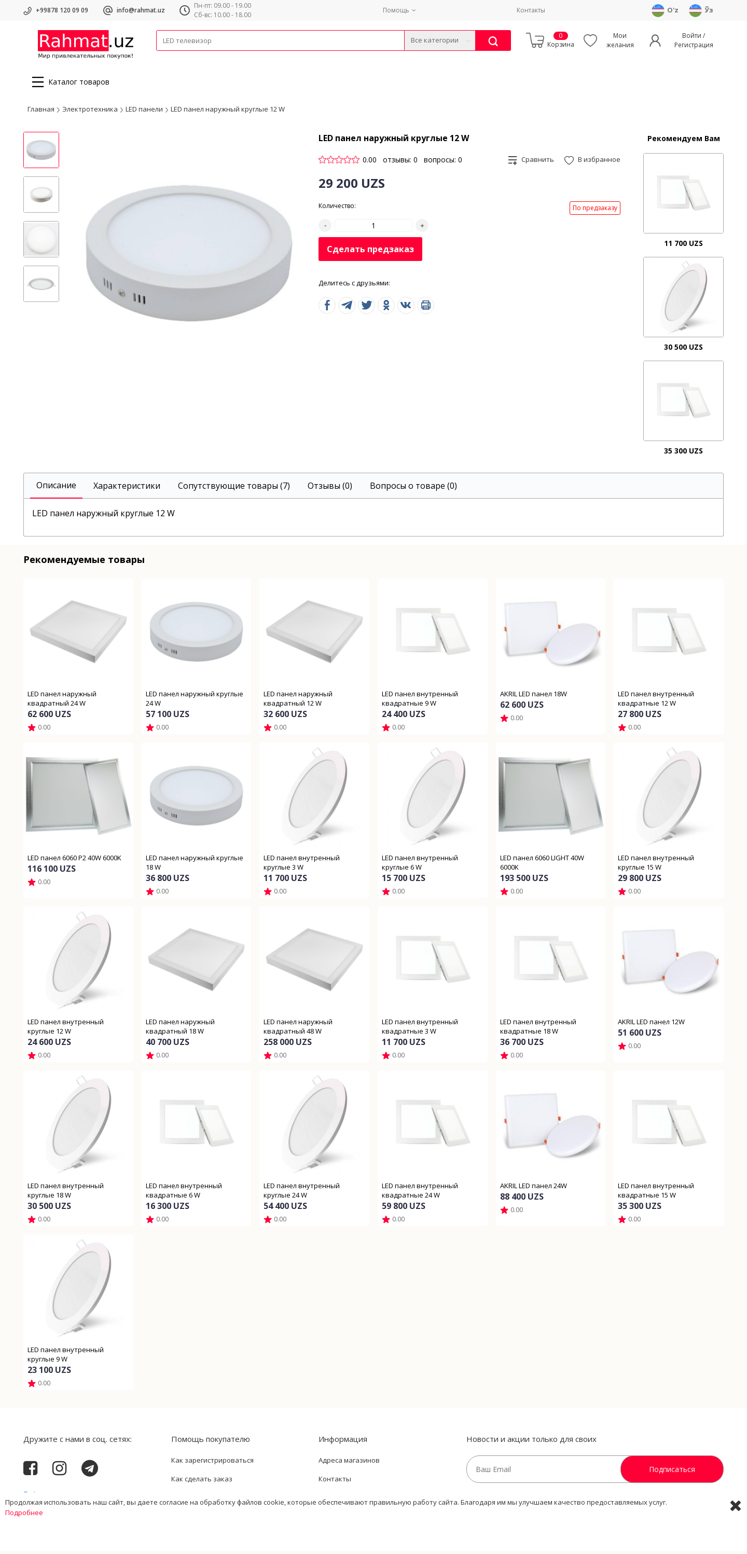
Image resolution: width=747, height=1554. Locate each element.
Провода (196, 57)
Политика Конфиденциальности (372, 1500)
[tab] (56, 489)
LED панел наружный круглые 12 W (228, 111)
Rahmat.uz (43, 1498)
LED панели (144, 111)
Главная (40, 111)
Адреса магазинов (349, 1463)
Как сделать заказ (201, 1482)
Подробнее (24, 1543)
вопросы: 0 (443, 163)
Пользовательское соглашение (223, 1500)
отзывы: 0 (400, 163)
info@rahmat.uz (141, 10)
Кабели (167, 57)
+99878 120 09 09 (62, 10)
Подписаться (672, 1472)
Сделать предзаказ (370, 252)
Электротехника (238, 57)
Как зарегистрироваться (212, 1463)
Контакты (531, 10)
